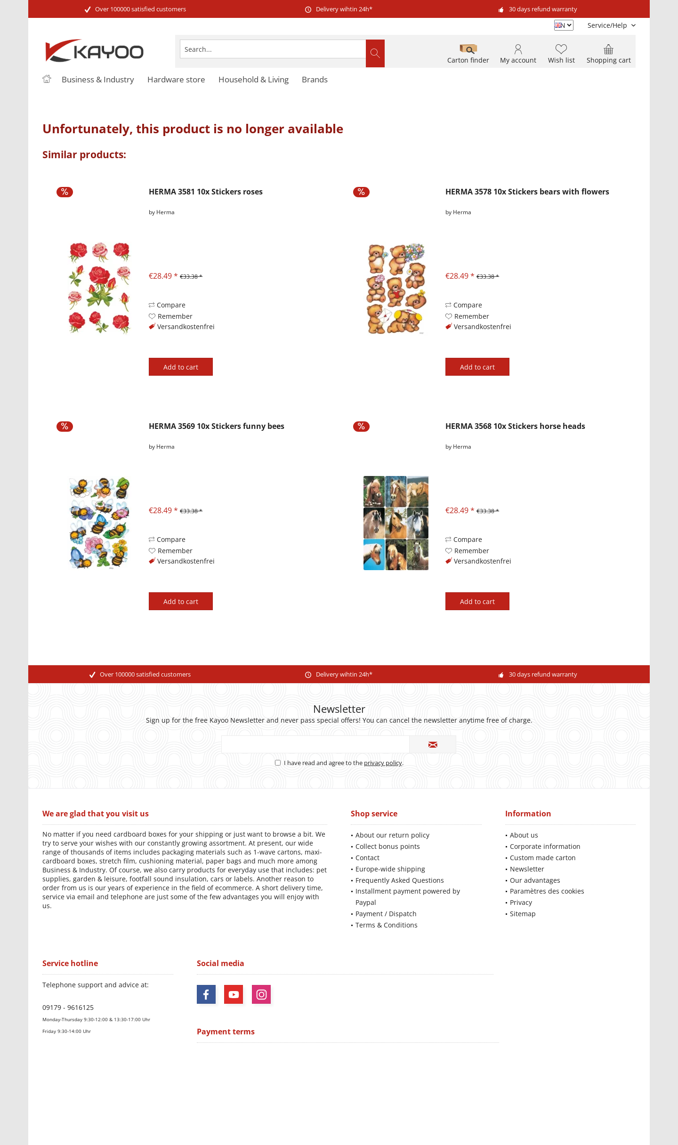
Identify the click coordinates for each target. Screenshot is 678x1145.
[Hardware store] (176, 80)
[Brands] (314, 80)
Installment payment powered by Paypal (407, 897)
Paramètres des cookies (547, 891)
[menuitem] (608, 25)
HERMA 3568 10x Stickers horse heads (515, 426)
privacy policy (383, 762)
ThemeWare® (403, 1126)
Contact (367, 857)
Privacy (521, 902)
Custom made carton (543, 857)
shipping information (482, 1101)
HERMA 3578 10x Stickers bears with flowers (527, 192)
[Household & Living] (253, 80)
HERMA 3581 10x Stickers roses (206, 192)
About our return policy (392, 835)
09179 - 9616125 (68, 1007)
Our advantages (535, 880)
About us (524, 835)
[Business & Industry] (98, 80)
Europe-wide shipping (390, 868)
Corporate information (545, 846)
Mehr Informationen (608, 1109)
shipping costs (320, 1093)
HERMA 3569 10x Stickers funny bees (216, 426)
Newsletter (527, 868)
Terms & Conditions (386, 924)
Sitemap (523, 913)
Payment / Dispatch (386, 913)
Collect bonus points (387, 846)
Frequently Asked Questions (399, 880)
